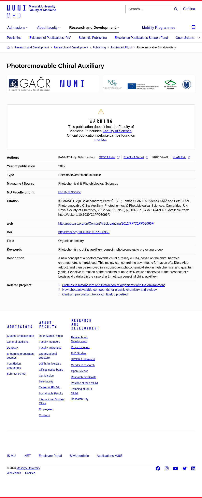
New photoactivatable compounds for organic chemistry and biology (109, 289)
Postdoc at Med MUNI (84, 383)
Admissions (20, 327)
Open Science (186, 37)
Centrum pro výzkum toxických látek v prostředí (95, 294)
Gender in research (83, 365)
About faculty (48, 325)
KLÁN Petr (181, 157)
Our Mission (46, 375)
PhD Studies (78, 353)
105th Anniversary (50, 363)
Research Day (80, 399)
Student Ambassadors (20, 335)
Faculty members (49, 341)
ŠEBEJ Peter (109, 157)
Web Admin (14, 473)
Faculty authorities (50, 347)
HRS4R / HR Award (83, 359)
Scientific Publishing (93, 37)
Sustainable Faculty (51, 393)
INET (27, 455)
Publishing (14, 37)
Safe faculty (46, 381)
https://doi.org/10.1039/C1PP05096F (84, 232)
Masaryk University (28, 468)
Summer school (16, 373)
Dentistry (12, 347)
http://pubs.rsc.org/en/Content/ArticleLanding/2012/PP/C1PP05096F (106, 223)
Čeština (189, 9)
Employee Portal (50, 455)
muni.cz (100, 140)
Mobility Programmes (158, 28)
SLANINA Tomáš (135, 157)
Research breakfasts (83, 377)
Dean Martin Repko (51, 335)
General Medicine (18, 341)
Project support (80, 347)
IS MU (11, 455)
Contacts (44, 415)
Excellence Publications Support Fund (141, 37)
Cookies (30, 473)
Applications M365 (110, 455)
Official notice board (51, 369)
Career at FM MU (49, 387)
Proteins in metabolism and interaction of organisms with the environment (113, 285)
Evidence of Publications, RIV (50, 37)
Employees (45, 409)
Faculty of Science (117, 131)
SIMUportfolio (79, 455)
